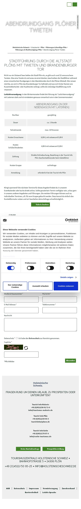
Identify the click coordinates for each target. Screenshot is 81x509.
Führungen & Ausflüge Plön (56, 47)
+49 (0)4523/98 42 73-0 (40, 407)
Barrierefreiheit (31, 492)
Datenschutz (34, 338)
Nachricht (8, 315)
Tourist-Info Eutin (40, 430)
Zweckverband (68, 488)
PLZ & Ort (46, 294)
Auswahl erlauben (40, 286)
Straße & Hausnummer (13, 294)
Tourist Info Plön (40, 416)
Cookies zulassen (66, 286)
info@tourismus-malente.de (40, 410)
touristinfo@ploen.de (40, 421)
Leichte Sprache (49, 492)
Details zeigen (66, 277)
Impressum (34, 488)
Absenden (70, 360)
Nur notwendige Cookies (15, 286)
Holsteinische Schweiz (21, 47)
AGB (8, 488)
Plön (43, 47)
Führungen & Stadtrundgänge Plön (28, 50)
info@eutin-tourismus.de (40, 436)
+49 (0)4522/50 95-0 (40, 419)
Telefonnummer (49, 304)
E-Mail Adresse (10, 304)
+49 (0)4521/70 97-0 (40, 433)
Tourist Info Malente (40, 404)
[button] (69, 4)
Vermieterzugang (50, 488)
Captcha (8, 342)
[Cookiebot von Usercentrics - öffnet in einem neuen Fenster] (67, 220)
